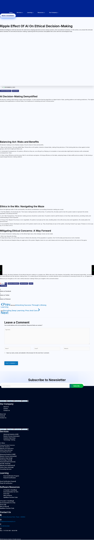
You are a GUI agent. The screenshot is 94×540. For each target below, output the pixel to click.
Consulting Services (5, 452)
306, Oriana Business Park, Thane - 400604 (12, 517)
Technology (4, 285)
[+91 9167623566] (0, 525)
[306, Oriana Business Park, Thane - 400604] (1, 516)
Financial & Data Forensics (7, 446)
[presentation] (16, 359)
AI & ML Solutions (5, 447)
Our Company (53, 12)
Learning (29, 12)
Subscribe (76, 387)
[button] (28, 290)
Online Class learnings (6, 451)
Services (19, 12)
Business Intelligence (14, 283)
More (3, 444)
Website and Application (6, 449)
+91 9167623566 (4, 526)
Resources (41, 12)
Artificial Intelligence (6, 91)
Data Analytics (25, 283)
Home (11, 12)
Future (32, 283)
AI (5, 283)
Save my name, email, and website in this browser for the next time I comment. (27, 354)
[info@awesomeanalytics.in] (0, 520)
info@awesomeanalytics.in (7, 522)
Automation (16, 91)
